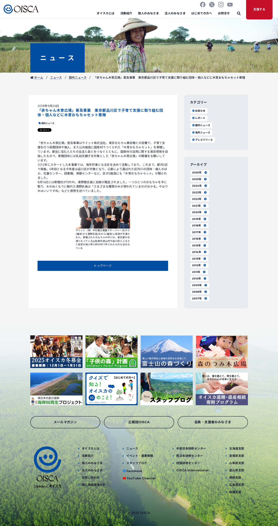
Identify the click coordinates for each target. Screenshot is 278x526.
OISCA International (192, 470)
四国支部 (235, 492)
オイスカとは (105, 13)
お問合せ (224, 13)
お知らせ (198, 110)
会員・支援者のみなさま (212, 422)
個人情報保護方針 (94, 485)
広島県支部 (236, 485)
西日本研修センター (189, 456)
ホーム (36, 77)
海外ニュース (201, 132)
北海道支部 (236, 448)
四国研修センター (188, 463)
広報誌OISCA (139, 422)
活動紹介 (126, 13)
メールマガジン (65, 422)
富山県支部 (236, 470)
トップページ (103, 265)
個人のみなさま (148, 13)
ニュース (57, 58)
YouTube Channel (141, 478)
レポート (198, 118)
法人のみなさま (175, 13)
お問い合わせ (91, 477)
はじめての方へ (201, 13)
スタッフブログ (136, 463)
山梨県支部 (236, 463)
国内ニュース (78, 77)
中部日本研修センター (191, 448)
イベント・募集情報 (139, 456)
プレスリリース (202, 139)
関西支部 (235, 477)
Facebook (134, 471)
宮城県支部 (236, 456)
